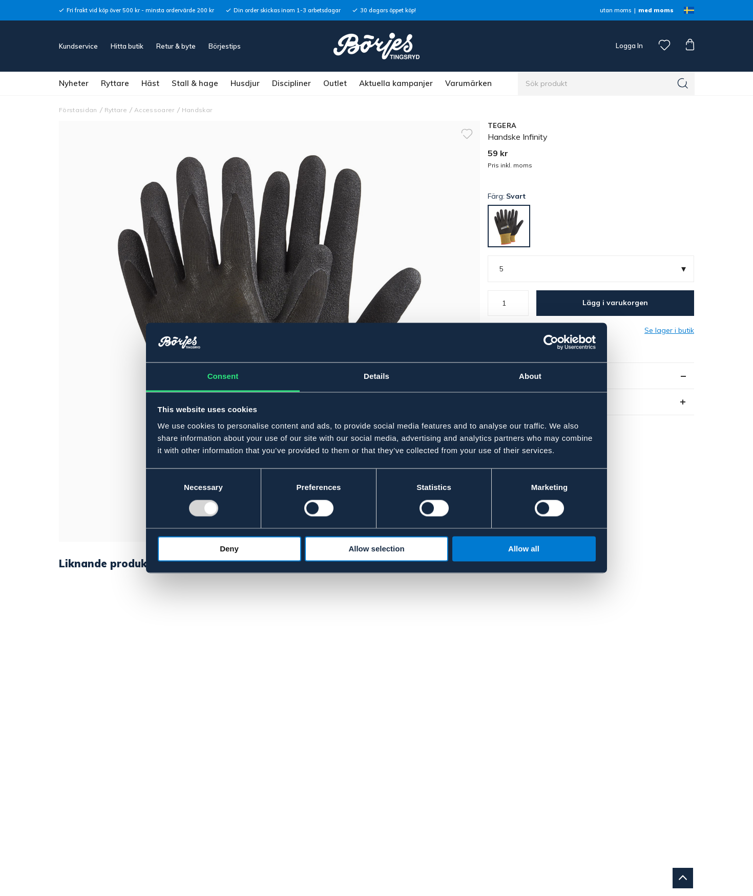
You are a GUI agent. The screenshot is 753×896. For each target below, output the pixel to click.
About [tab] (530, 376)
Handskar (197, 110)
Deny (229, 548)
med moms (656, 10)
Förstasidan (78, 110)
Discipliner (291, 83)
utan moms (615, 10)
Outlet (335, 83)
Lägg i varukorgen (615, 302)
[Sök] (683, 83)
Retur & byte (176, 46)
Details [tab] (376, 376)
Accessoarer (154, 110)
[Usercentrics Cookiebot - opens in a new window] (551, 342)
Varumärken (468, 83)
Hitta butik (127, 46)
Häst (150, 83)
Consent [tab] (223, 376)
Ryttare (115, 83)
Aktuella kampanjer (396, 83)
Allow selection (376, 548)
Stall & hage (195, 83)
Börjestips (224, 46)
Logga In (628, 45)
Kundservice (78, 46)
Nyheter (74, 83)
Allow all (523, 548)
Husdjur (245, 83)
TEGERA (502, 125)
